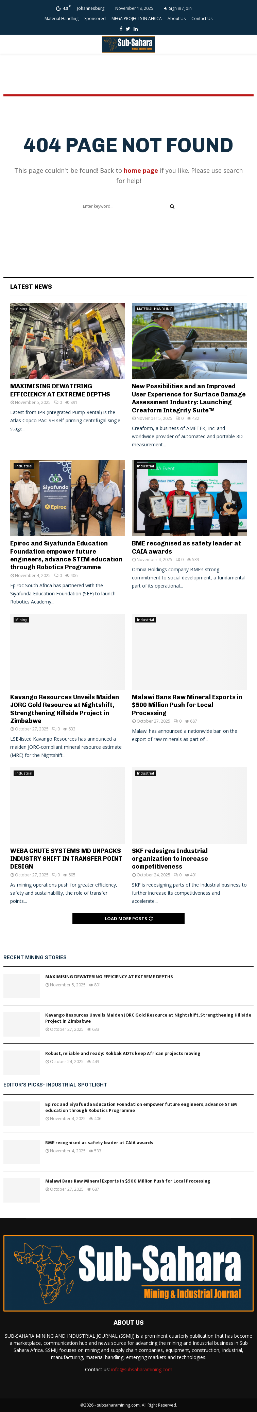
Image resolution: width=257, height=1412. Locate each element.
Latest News (31, 287)
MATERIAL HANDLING (154, 308)
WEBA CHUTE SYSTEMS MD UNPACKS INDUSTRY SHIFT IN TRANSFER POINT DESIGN (66, 859)
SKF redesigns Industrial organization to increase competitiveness (170, 859)
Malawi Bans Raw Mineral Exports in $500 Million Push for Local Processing (187, 705)
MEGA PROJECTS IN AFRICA (137, 18)
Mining (21, 308)
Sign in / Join (178, 8)
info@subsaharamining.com (141, 1369)
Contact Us (201, 18)
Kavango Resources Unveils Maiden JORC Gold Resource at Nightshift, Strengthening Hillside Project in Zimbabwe (64, 709)
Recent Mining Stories (35, 957)
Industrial (23, 466)
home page (141, 170)
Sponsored (95, 18)
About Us (177, 18)
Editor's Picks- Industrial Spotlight (55, 1085)
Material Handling (62, 18)
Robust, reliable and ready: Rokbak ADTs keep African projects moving (123, 1053)
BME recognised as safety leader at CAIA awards (99, 1143)
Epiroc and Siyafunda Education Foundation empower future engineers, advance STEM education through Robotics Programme (66, 555)
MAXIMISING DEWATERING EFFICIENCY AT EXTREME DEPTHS (60, 390)
